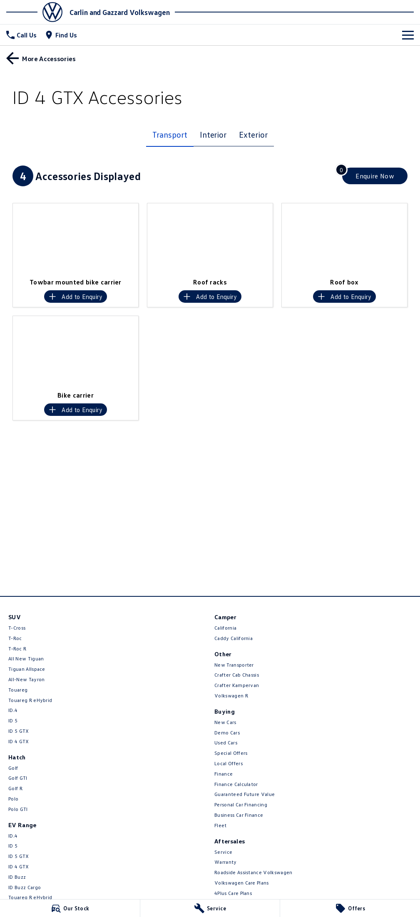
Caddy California (233, 638)
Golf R (15, 788)
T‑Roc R (17, 648)
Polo (13, 799)
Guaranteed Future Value (244, 794)
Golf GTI (17, 778)
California (225, 628)
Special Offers (230, 753)
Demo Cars (227, 732)
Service (223, 852)
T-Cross (16, 628)
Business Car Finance (238, 815)
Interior (213, 134)
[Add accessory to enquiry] (75, 296)
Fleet (220, 825)
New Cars (225, 722)
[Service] (210, 908)
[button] (75, 238)
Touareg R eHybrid (30, 700)
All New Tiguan (26, 658)
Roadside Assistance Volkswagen (253, 872)
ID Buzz (17, 877)
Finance (223, 774)
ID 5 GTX (18, 731)
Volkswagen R (231, 695)
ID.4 (12, 710)
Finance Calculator (236, 784)
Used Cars (225, 742)
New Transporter (234, 665)
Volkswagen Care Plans (241, 883)
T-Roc (15, 638)
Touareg (17, 690)
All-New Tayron (26, 679)
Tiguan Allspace (26, 669)
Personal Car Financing (240, 804)
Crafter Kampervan (236, 685)
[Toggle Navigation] (408, 35)
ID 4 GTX (18, 741)
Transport (169, 134)
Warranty (225, 862)
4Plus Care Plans (233, 893)
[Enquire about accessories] (375, 176)
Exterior (253, 134)
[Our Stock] (70, 908)
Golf (13, 768)
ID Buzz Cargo (24, 887)
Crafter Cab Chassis (236, 675)
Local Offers (228, 763)
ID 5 (12, 720)
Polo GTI (18, 809)
